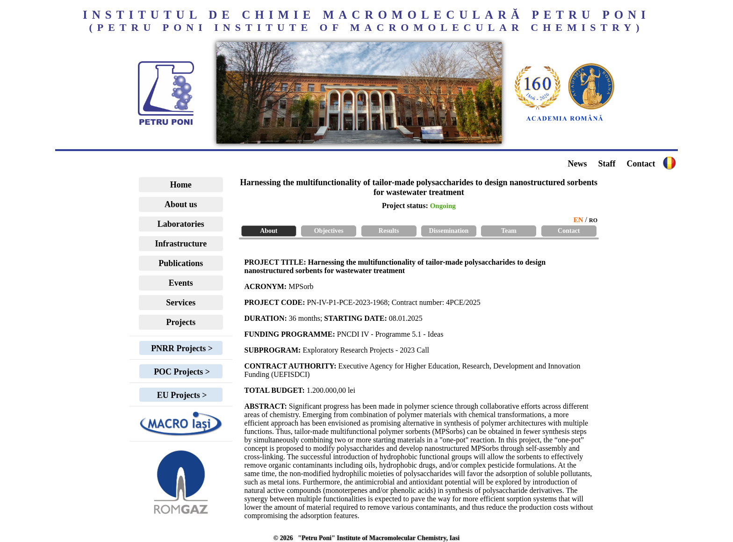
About (268, 230)
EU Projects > (181, 395)
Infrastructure (181, 243)
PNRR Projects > (181, 348)
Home (181, 184)
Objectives (329, 230)
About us (181, 204)
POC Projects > (181, 371)
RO (593, 220)
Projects (181, 322)
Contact (640, 163)
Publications (180, 263)
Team (509, 230)
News (577, 163)
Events (181, 283)
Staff (606, 163)
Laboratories (181, 224)
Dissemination (449, 230)
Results (389, 230)
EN (578, 220)
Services (180, 302)
